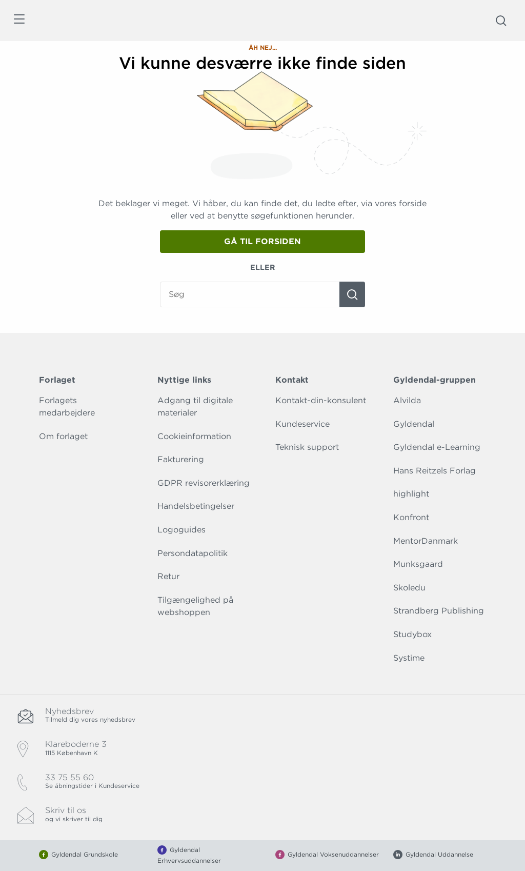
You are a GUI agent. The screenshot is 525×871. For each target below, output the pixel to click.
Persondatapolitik (192, 553)
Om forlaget (63, 436)
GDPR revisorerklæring (203, 483)
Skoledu (409, 587)
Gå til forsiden (262, 241)
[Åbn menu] (19, 20)
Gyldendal (413, 424)
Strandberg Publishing (438, 611)
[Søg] (352, 294)
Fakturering (180, 459)
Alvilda (407, 400)
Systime (409, 658)
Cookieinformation (194, 436)
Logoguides (181, 530)
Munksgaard (418, 564)
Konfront (411, 517)
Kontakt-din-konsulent (320, 400)
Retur (168, 576)
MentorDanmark (425, 541)
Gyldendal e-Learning (436, 447)
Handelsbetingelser (195, 506)
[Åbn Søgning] (501, 20)
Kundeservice (302, 424)
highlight (411, 494)
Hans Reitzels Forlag (434, 471)
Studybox (412, 634)
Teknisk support (307, 447)
